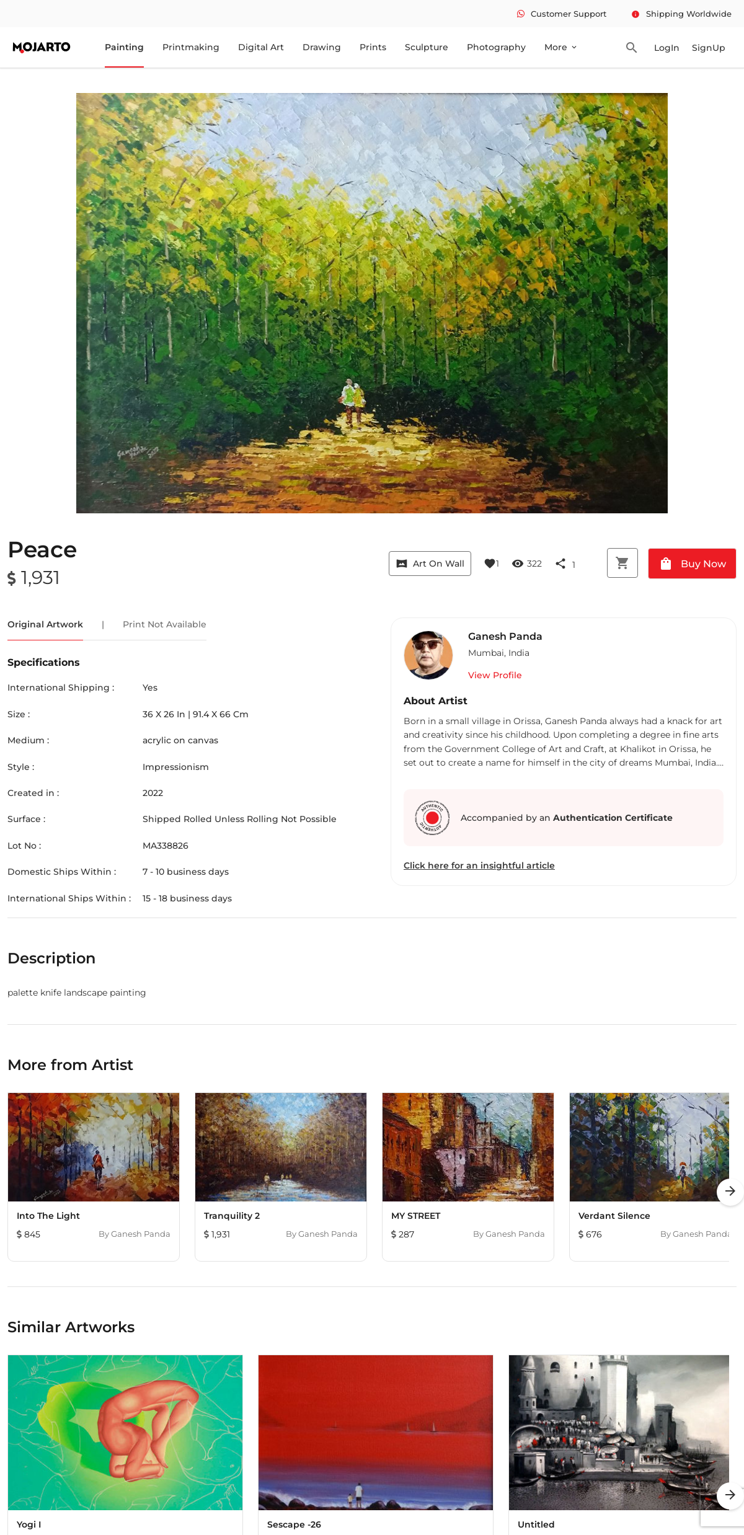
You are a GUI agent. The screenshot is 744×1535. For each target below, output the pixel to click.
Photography (496, 47)
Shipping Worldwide (681, 14)
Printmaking (190, 47)
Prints (373, 47)
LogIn (667, 47)
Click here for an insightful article (479, 865)
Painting (124, 47)
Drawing (322, 47)
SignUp (708, 47)
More (561, 47)
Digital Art (261, 47)
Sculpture (426, 47)
